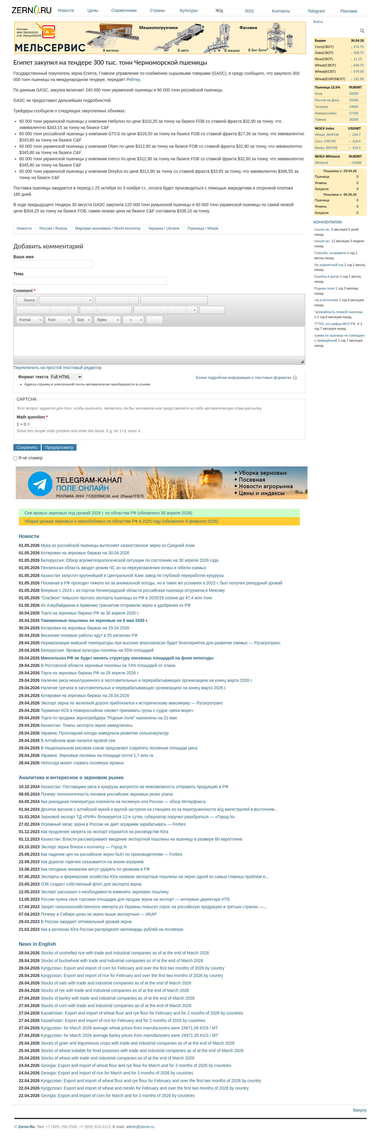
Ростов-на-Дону (327, 100)
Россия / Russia (53, 228)
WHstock (321, 162)
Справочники (129, 10)
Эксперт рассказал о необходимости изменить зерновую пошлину (105, 891)
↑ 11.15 (356, 59)
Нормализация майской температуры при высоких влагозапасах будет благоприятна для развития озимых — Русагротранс (160, 642)
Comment (24, 290)
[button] (26, 300)
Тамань (320, 119)
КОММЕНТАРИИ (327, 222)
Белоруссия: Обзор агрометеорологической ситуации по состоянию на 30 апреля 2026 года (129, 560)
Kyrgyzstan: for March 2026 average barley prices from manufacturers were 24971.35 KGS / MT (129, 1035)
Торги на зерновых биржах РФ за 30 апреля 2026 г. (90, 613)
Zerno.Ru (26, 1126)
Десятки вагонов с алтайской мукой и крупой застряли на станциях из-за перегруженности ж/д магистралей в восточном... (159, 809)
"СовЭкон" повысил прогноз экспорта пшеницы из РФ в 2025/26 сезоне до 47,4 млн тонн (126, 597)
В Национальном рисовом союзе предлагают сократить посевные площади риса (119, 748)
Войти (318, 22)
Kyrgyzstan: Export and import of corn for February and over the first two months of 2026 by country (132, 968)
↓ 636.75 (357, 65)
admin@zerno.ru (140, 1126)
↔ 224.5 (354, 148)
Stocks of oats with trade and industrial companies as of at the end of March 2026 (116, 983)
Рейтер (133, 79)
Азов (318, 93)
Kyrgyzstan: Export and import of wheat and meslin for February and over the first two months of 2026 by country (145, 1088)
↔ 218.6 (354, 141)
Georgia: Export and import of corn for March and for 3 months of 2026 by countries (118, 1095)
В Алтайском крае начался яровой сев (78, 740)
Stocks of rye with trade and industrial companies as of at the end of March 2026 (115, 990)
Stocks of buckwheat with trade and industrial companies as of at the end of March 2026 (122, 960)
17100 (353, 113)
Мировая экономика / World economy (107, 228)
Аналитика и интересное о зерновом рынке (71, 777)
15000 (353, 93)
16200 (353, 119)
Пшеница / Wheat (203, 228)
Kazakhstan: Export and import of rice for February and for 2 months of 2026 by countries (123, 1020)
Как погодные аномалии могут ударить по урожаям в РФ (95, 869)
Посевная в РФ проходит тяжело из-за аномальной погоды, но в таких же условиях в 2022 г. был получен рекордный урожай (161, 583)
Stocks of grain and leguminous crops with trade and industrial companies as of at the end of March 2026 (138, 1043)
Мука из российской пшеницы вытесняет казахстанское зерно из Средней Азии (118, 545)
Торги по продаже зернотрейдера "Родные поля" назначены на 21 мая (109, 717)
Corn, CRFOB (325, 141)
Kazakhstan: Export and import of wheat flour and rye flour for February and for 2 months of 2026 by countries (142, 1013)
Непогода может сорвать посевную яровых (82, 762)
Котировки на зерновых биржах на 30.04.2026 (85, 552)
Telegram (316, 11)
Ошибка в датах (326, 276)
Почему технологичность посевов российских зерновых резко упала (107, 794)
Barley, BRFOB (326, 148)
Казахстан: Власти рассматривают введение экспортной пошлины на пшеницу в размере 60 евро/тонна (141, 839)
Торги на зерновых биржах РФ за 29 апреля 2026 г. (90, 672)
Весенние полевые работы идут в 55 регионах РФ (89, 635)
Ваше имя (23, 256)
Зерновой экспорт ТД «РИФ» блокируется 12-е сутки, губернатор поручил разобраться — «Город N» (138, 816)
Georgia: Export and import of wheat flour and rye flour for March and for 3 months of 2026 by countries (136, 1065)
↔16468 (355, 162)
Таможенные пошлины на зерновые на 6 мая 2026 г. (94, 620)
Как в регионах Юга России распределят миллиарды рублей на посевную (112, 929)
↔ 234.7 (354, 134)
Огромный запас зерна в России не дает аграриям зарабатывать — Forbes (113, 824)
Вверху (360, 1110)
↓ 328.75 (357, 53)
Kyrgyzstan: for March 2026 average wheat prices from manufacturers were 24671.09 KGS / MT (129, 1028)
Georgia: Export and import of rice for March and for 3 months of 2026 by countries (117, 1073)
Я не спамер (30, 457)
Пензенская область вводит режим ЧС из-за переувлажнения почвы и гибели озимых (123, 567)
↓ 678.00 (357, 71)
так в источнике (326, 300)
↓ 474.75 (357, 47)
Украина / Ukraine (164, 228)
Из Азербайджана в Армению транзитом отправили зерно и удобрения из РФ (115, 605)
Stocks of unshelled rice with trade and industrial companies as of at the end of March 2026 (125, 952)
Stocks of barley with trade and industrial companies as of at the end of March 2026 (118, 998)
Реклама (349, 11)
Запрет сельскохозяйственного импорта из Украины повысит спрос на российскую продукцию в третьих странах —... (154, 906)
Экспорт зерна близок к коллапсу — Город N (84, 846)
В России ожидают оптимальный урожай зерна (86, 921)
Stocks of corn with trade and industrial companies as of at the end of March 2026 (116, 1005)
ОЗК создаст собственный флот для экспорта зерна (91, 884)
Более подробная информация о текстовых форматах (243, 377)
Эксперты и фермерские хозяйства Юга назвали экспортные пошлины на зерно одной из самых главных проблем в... (155, 876)
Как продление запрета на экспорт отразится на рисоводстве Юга (104, 831)
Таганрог (321, 106)
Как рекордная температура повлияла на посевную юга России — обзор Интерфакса (123, 801)
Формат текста (33, 376)
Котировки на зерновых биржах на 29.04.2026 (85, 628)
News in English (37, 944)
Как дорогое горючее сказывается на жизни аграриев (92, 861)
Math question (32, 417)
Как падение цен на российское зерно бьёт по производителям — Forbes (111, 854)
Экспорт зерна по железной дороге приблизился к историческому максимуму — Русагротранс (132, 703)
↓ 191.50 (357, 79)
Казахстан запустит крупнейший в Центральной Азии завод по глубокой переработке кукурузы (132, 575)
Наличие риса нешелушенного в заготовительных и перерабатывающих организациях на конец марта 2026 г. (147, 680)
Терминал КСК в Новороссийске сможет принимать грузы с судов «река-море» (117, 710)
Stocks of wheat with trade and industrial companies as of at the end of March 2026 (117, 1058)
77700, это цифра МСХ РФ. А (336, 324)
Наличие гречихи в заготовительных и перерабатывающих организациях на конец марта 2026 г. (133, 687)
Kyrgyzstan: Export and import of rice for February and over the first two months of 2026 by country (132, 975)
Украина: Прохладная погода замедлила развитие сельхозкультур (105, 733)
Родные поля (324, 288)
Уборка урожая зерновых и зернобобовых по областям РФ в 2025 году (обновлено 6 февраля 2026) (118, 521)
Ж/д (219, 10)
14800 (353, 106)
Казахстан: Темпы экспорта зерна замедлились (86, 725)
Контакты (281, 11)
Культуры (196, 10)
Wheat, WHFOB (327, 134)
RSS (249, 11)
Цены (98, 10)
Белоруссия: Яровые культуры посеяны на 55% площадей (97, 650)
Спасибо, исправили (330, 253)
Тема (18, 273)
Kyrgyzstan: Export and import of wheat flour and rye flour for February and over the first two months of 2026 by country (151, 1080)
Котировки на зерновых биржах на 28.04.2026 (85, 695)
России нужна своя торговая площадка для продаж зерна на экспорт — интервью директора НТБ (135, 899)
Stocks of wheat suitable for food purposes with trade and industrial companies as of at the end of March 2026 (142, 1050)
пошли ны (322, 229)
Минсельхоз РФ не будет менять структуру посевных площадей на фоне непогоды (127, 658)
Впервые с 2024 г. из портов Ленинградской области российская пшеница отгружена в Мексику (133, 590)
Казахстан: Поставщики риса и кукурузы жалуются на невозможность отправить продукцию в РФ (134, 786)
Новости (71, 10)
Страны (163, 10)
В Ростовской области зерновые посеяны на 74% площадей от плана (108, 665)
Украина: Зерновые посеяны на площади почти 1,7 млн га (97, 755)
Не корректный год (328, 265)
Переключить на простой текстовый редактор (57, 367)
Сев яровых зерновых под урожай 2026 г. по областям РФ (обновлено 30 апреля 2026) (105, 513)
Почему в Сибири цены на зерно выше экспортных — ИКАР (99, 914)
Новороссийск (326, 113)
